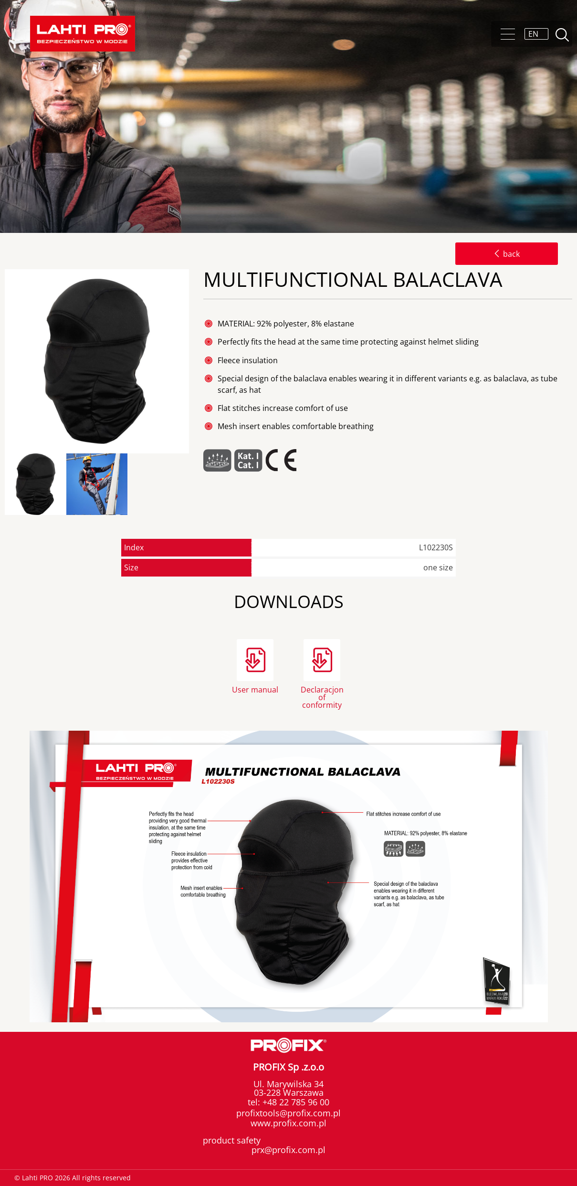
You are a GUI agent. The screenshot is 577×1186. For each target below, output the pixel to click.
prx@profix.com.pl (288, 1149)
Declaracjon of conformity (322, 696)
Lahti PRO (82, 34)
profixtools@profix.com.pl (288, 1113)
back (506, 254)
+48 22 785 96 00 (294, 1102)
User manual (255, 689)
